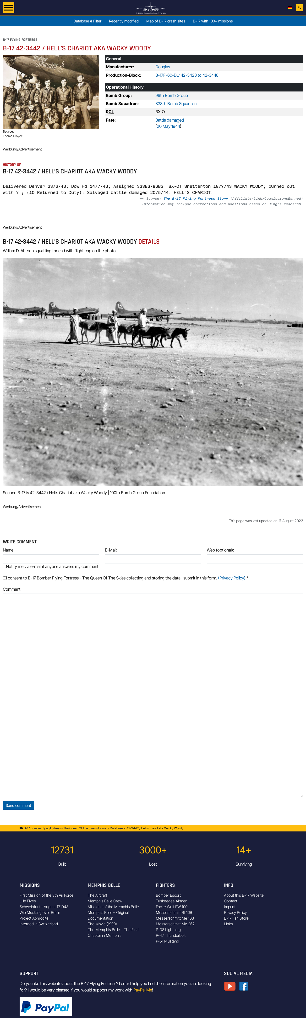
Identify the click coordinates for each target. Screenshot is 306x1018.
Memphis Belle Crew (105, 901)
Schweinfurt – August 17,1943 (44, 906)
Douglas (162, 66)
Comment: (12, 589)
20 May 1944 (168, 126)
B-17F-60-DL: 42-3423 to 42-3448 (187, 75)
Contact (230, 901)
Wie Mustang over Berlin (40, 912)
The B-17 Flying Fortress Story (196, 198)
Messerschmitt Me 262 (175, 924)
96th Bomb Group (171, 95)
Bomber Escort (168, 895)
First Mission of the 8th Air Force (46, 895)
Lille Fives (28, 901)
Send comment (18, 805)
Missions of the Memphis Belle (113, 906)
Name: (8, 549)
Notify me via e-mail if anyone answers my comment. (51, 566)
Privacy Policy (235, 912)
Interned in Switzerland (39, 924)
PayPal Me (142, 989)
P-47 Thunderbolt (171, 935)
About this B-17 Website (244, 895)
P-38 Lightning (168, 929)
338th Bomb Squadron (176, 103)
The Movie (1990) (102, 924)
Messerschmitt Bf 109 (174, 912)
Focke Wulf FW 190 (171, 906)
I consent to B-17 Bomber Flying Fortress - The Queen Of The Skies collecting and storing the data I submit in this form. (125, 577)
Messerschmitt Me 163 (175, 918)
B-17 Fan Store (236, 918)
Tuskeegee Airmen (171, 901)
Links (228, 924)
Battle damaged (169, 120)
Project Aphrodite (34, 918)
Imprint (229, 906)
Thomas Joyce (13, 136)
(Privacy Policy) (232, 577)
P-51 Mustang (167, 941)
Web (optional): (220, 549)
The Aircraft (97, 895)
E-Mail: (111, 549)
